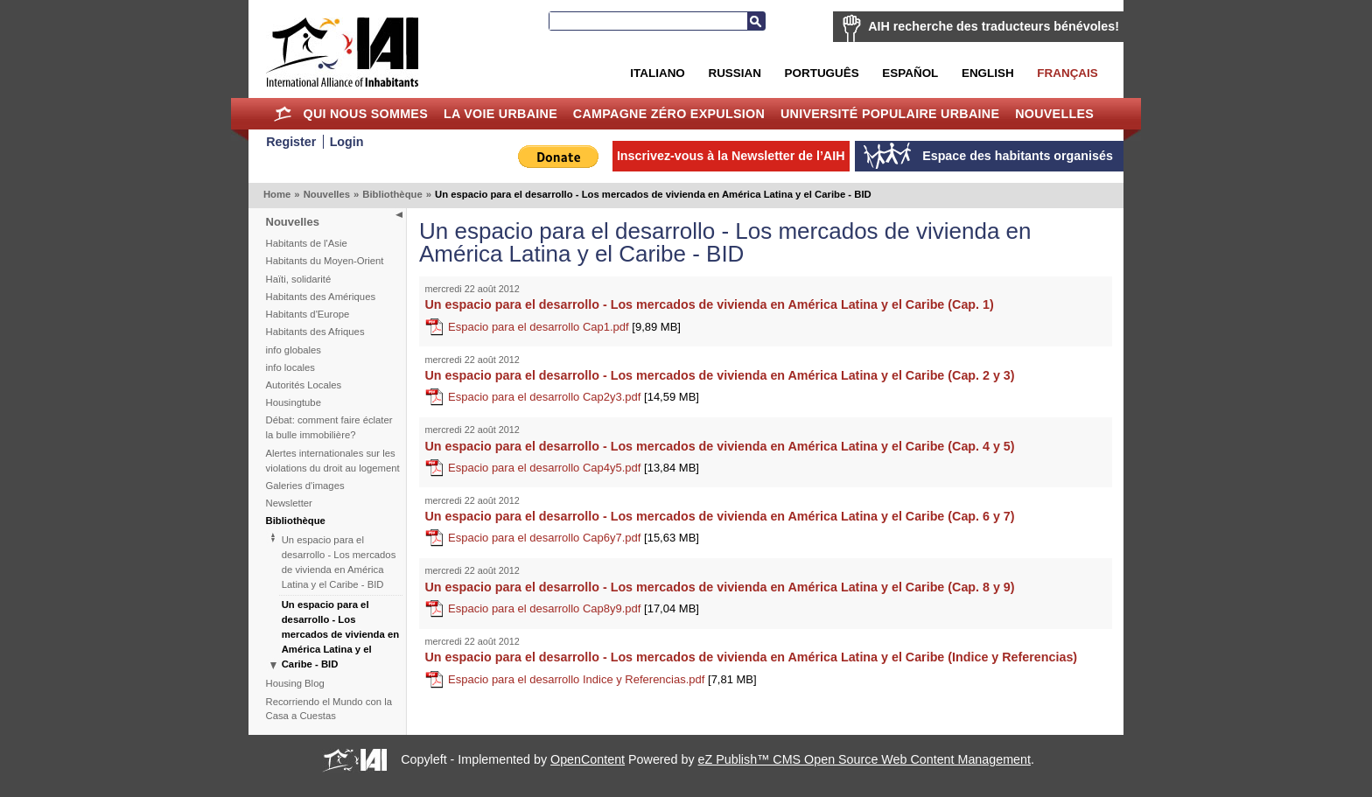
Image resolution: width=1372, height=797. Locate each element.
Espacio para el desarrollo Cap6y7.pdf (573, 537)
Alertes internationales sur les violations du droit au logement (333, 460)
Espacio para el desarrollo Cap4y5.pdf (573, 467)
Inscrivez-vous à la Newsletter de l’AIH (731, 156)
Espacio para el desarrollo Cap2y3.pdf (573, 396)
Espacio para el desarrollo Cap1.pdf (564, 326)
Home (283, 113)
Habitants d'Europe (308, 314)
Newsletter (289, 503)
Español (910, 73)
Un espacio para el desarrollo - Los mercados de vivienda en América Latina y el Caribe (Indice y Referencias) (751, 657)
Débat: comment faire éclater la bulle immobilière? (329, 427)
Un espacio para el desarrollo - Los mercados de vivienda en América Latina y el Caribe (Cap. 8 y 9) (720, 587)
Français (1067, 73)
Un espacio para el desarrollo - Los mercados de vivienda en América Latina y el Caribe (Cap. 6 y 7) (720, 516)
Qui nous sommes (365, 114)
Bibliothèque (392, 194)
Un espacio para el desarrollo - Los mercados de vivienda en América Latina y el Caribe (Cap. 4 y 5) (720, 446)
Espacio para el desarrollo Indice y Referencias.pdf (602, 679)
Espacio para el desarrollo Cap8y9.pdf (573, 608)
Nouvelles (1054, 114)
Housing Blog (295, 683)
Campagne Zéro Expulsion (669, 114)
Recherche (756, 21)
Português (822, 73)
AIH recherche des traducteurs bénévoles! (993, 26)
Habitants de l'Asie (306, 243)
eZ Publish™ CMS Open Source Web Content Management (864, 759)
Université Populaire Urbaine (889, 114)
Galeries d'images (305, 485)
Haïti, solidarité (299, 279)
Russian (734, 73)
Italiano (657, 73)
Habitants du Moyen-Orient (325, 260)
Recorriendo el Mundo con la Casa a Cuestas (329, 709)
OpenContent (587, 759)
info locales (291, 367)
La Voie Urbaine (500, 114)
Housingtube (293, 402)
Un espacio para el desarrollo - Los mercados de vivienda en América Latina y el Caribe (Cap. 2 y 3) (720, 375)
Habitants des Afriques (315, 331)
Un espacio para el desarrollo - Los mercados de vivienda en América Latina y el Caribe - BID (339, 562)
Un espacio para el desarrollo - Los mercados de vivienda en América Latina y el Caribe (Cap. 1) (709, 304)
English (988, 73)
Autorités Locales (304, 385)
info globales (293, 350)
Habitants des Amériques (321, 296)
